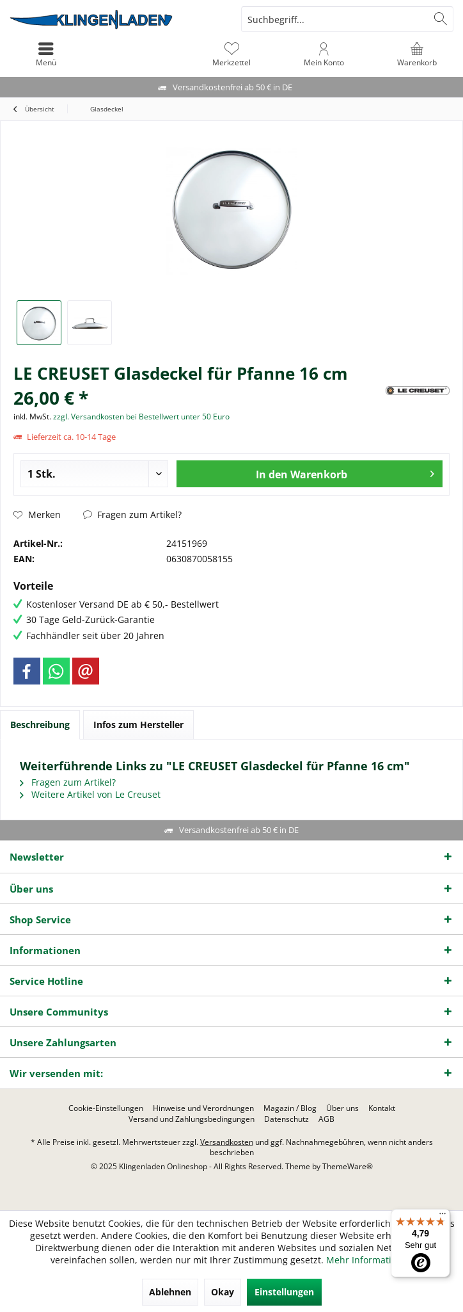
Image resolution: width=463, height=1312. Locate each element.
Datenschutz (286, 1119)
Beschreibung (40, 724)
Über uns (342, 1108)
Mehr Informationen (369, 1260)
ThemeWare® (347, 1166)
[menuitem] (416, 54)
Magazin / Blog (290, 1108)
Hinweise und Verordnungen (203, 1108)
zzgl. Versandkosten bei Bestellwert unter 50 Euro (141, 416)
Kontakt (381, 1108)
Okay (222, 1292)
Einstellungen (284, 1292)
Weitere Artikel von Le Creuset (90, 794)
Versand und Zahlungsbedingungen (192, 1119)
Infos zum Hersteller (138, 724)
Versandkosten (226, 1142)
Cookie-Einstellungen (105, 1108)
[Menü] (442, 1216)
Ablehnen (170, 1292)
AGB (326, 1119)
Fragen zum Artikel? (132, 514)
